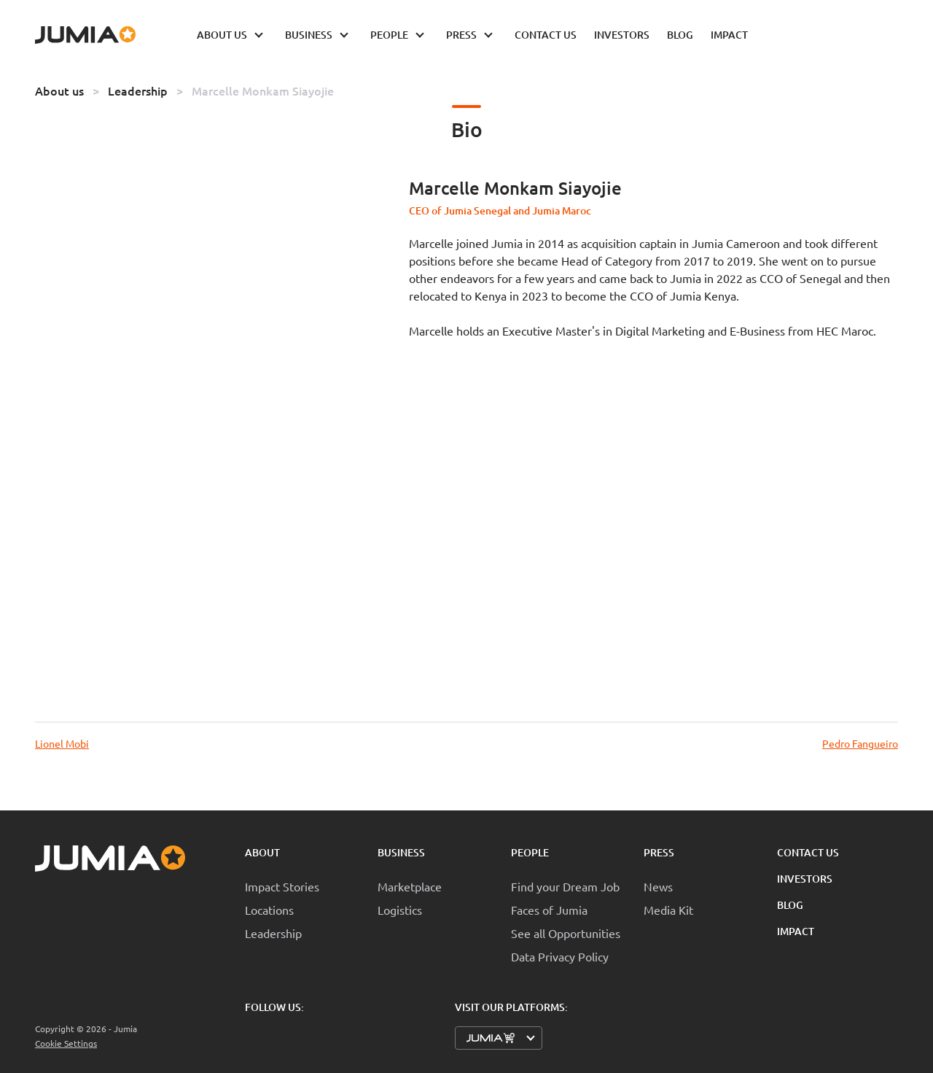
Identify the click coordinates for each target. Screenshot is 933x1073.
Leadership (138, 90)
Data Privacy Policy (560, 956)
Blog (790, 905)
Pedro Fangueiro (860, 743)
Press (659, 852)
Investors (804, 879)
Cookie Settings (66, 1043)
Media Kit (668, 909)
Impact (795, 931)
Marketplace (410, 886)
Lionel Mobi (62, 743)
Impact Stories (282, 886)
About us (59, 90)
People (530, 852)
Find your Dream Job (565, 886)
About (262, 852)
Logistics (400, 909)
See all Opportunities (565, 933)
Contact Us (808, 852)
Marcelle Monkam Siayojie (263, 90)
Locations (269, 909)
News (658, 886)
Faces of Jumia (549, 909)
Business (401, 852)
